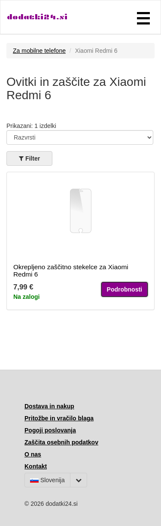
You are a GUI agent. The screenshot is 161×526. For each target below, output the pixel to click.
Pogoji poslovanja (50, 430)
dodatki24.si (37, 16)
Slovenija (47, 480)
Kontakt (35, 466)
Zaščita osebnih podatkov (61, 442)
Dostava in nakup (49, 406)
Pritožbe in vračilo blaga (59, 418)
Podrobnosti (124, 289)
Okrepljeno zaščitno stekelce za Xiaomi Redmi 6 (70, 270)
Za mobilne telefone (39, 50)
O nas (32, 454)
